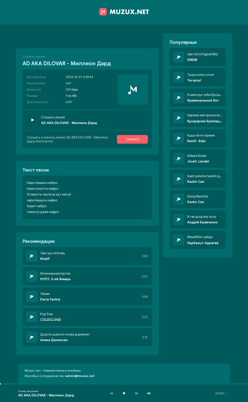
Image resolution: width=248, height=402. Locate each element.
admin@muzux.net (79, 376)
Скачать (132, 139)
